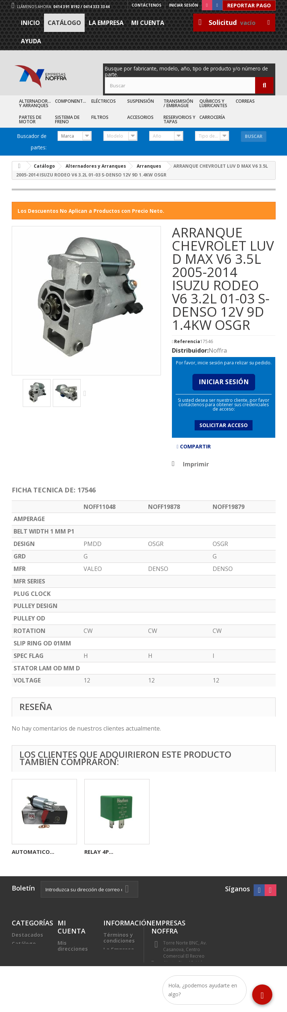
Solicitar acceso (223, 425)
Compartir (194, 446)
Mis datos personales (72, 960)
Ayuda (31, 41)
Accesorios (140, 117)
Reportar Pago (249, 5)
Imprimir (196, 464)
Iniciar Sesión (224, 382)
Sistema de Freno (67, 119)
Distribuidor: (190, 350)
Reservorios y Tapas (179, 119)
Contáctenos (146, 5)
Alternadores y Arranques (35, 103)
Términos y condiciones (119, 937)
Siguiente (86, 393)
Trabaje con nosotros (119, 961)
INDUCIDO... (100, 851)
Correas (245, 101)
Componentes (71, 101)
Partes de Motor (30, 119)
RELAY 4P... (243, 851)
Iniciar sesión (183, 5)
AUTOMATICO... (178, 851)
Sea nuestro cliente (119, 975)
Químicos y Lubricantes (213, 103)
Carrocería (212, 117)
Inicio (30, 23)
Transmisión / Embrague (178, 103)
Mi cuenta (147, 23)
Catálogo (64, 23)
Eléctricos (103, 101)
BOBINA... (25, 851)
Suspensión (140, 101)
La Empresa (106, 23)
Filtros (99, 117)
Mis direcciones (73, 945)
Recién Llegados (24, 955)
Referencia (187, 341)
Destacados (27, 934)
